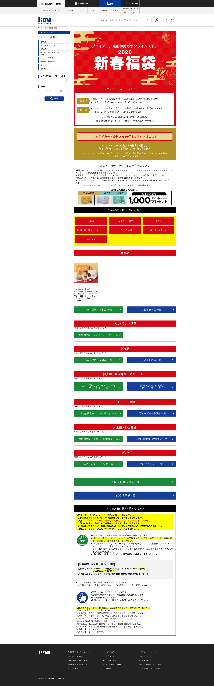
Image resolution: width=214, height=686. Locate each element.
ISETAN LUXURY (75, 656)
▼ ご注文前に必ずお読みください (125, 209)
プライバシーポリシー (149, 652)
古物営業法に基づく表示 (150, 669)
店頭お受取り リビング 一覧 (98, 464)
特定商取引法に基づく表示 (151, 664)
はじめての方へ (110, 652)
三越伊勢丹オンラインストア (51, 10)
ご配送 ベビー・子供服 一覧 (151, 413)
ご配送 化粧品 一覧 (151, 360)
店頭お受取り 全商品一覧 (124, 482)
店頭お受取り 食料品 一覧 (98, 309)
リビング (91, 239)
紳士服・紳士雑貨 (158, 230)
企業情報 (107, 669)
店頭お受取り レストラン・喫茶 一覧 (98, 335)
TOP (40, 28)
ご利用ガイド (109, 656)
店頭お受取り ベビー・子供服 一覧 (98, 413)
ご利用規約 (144, 660)
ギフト (82, 10)
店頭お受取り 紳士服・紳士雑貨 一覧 (98, 439)
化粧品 (158, 221)
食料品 (91, 221)
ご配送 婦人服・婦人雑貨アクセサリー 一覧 (151, 386)
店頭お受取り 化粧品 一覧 (98, 360)
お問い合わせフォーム (113, 664)
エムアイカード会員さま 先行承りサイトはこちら (125, 136)
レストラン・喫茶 (125, 221)
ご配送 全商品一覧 (124, 495)
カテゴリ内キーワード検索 (53, 76)
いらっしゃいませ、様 (111, 20)
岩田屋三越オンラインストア (135, 10)
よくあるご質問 (110, 660)
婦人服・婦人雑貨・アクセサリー (91, 230)
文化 (93, 10)
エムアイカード (74, 669)
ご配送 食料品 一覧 (151, 309)
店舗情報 (71, 10)
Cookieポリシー (146, 656)
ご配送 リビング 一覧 (151, 464)
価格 (43, 86)
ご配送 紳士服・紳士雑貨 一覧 (151, 439)
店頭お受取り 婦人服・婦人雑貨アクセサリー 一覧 (98, 386)
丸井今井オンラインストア (126, 10)
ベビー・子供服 (125, 230)
